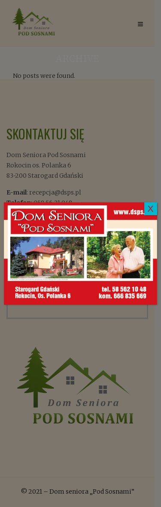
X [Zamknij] (151, 208)
